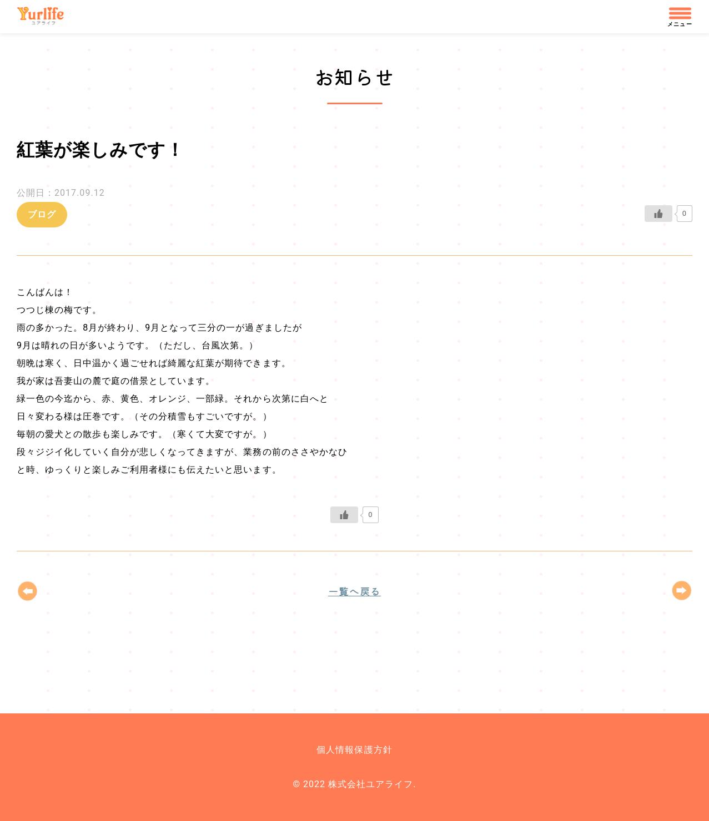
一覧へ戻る (354, 591)
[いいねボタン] (658, 213)
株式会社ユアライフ (45, 16)
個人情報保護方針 (354, 749)
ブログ (42, 214)
